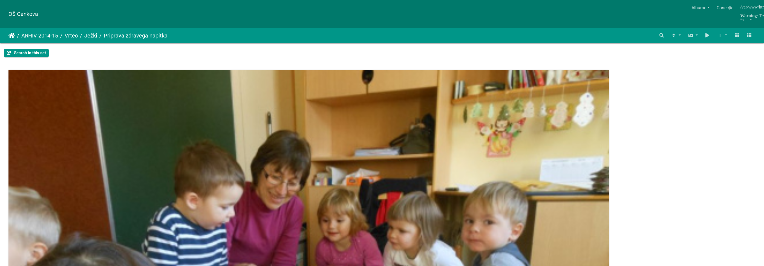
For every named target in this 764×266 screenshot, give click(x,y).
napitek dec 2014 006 (666, 159)
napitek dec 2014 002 (163, 159)
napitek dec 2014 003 (289, 159)
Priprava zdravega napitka (136, 35)
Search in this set (26, 52)
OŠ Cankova (23, 14)
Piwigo (393, 180)
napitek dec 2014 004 (414, 159)
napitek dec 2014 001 (37, 159)
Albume (698, 7)
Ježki (90, 35)
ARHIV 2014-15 (39, 35)
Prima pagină (11, 35)
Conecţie (725, 7)
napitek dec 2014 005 (540, 159)
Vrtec (71, 35)
